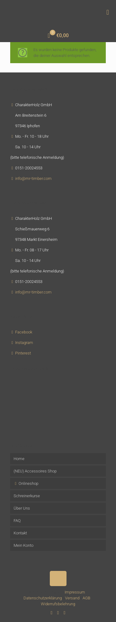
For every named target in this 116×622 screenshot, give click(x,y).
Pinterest (23, 353)
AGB (86, 598)
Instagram (24, 342)
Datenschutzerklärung (43, 598)
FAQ (17, 520)
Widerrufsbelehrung (58, 604)
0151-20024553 (28, 168)
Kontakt (20, 533)
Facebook (23, 332)
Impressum (75, 592)
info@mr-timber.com (33, 178)
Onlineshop (26, 483)
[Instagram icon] (64, 612)
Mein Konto (23, 545)
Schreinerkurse (27, 496)
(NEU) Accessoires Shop (35, 471)
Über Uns (22, 508)
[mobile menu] (107, 12)
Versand (72, 598)
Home (19, 458)
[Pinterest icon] (58, 612)
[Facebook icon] (51, 612)
